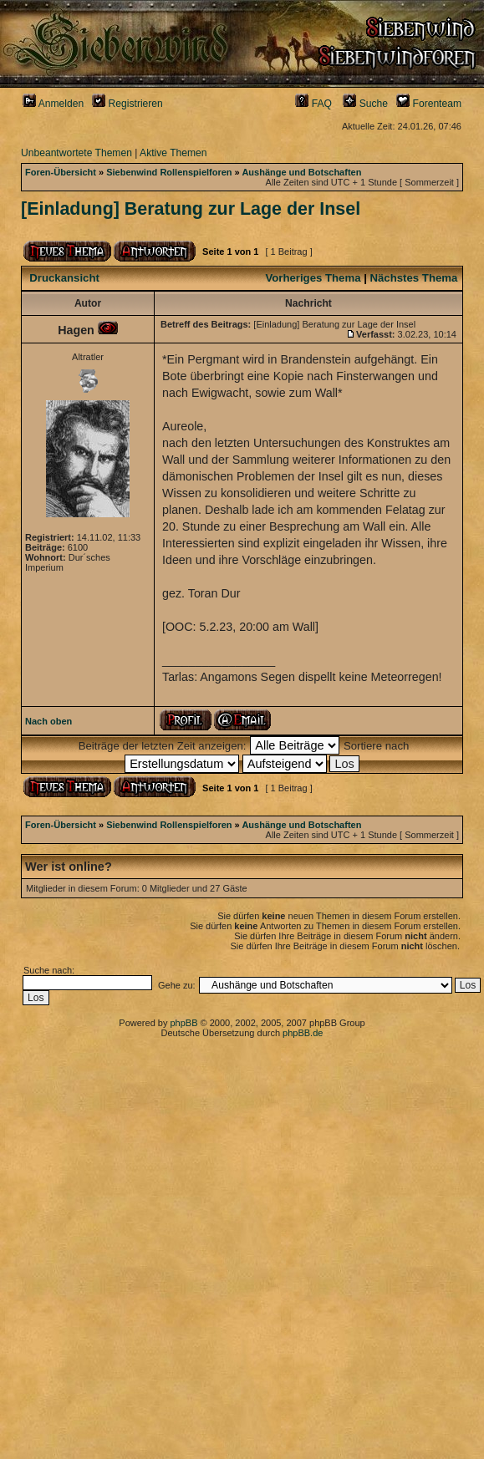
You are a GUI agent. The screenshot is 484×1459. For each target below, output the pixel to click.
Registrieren (127, 103)
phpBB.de (303, 1033)
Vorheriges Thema (312, 278)
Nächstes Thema (414, 278)
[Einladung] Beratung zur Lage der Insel (190, 209)
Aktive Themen (173, 153)
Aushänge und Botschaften (301, 172)
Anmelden (53, 103)
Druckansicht (64, 278)
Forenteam (428, 103)
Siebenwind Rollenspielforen (169, 172)
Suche (365, 103)
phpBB (183, 1023)
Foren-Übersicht (60, 172)
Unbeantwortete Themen (76, 153)
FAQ (313, 103)
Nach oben (48, 721)
